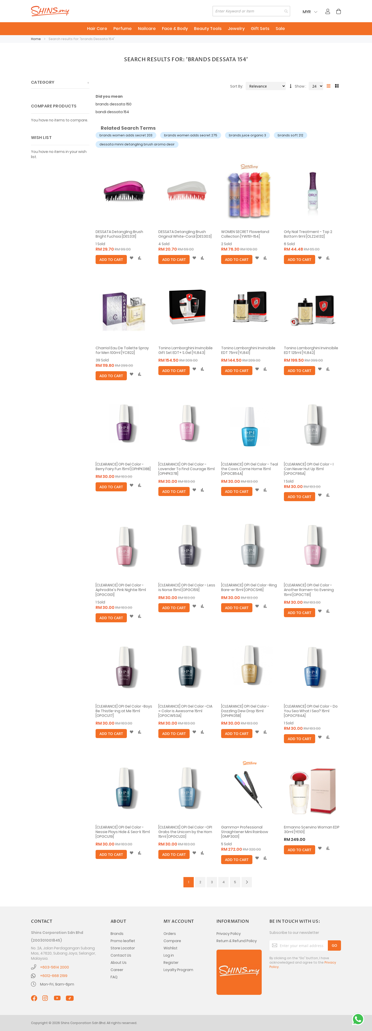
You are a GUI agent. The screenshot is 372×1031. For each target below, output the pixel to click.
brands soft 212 (290, 135)
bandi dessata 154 (112, 111)
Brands (117, 933)
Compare (172, 940)
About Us (119, 962)
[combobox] (251, 11)
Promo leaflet (123, 940)
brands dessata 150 (113, 104)
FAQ (114, 977)
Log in (169, 955)
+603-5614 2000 (54, 967)
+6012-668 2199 (53, 975)
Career (117, 969)
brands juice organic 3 (247, 135)
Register (171, 962)
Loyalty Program (178, 969)
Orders (170, 933)
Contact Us (121, 955)
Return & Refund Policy (236, 940)
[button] (131, 258)
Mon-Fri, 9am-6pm (57, 984)
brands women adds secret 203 (125, 135)
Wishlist (170, 948)
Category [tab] (43, 82)
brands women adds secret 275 (190, 135)
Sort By (236, 86)
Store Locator (123, 948)
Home (36, 39)
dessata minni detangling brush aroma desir (137, 144)
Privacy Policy (228, 933)
